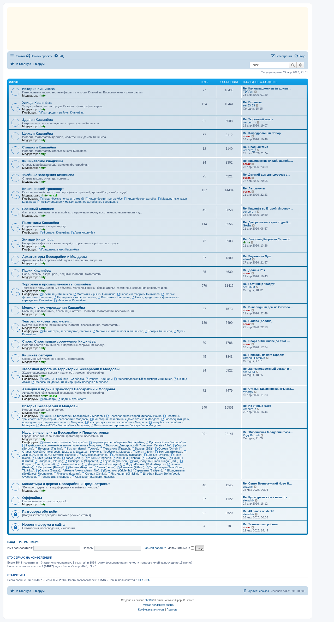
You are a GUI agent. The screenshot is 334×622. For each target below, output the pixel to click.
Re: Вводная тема (255, 146)
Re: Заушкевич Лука (257, 256)
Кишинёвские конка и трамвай (62, 198)
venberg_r (249, 122)
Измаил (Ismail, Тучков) (81, 448)
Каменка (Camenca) (94, 454)
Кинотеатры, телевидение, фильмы (65, 331)
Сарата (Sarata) (48, 470)
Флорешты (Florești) (49, 467)
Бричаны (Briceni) (69, 464)
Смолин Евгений (254, 358)
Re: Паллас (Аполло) (257, 320)
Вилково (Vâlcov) (154, 457)
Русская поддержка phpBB (157, 604)
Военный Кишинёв (38, 209)
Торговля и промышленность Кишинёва (56, 284)
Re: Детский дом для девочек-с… (266, 174)
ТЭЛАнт (248, 91)
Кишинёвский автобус (140, 198)
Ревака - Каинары (99, 378)
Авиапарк (48, 398)
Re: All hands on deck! (258, 511)
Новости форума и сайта (43, 525)
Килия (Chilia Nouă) (46, 457)
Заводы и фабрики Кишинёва (138, 294)
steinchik (248, 500)
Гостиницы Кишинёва (56, 294)
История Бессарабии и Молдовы (50, 406)
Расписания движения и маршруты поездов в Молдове (69, 382)
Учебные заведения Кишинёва (48, 175)
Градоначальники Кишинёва (58, 249)
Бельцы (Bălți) (142, 448)
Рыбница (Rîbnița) (126, 457)
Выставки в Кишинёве (114, 297)
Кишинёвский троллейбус (104, 198)
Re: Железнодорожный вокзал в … (268, 368)
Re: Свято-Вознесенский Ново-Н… (267, 483)
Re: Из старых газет (257, 405)
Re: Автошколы (254, 188)
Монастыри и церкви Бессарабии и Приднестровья (66, 484)
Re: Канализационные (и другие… (267, 88)
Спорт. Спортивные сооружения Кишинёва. (59, 341)
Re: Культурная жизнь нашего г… (266, 497)
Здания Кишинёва (37, 120)
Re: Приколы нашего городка (263, 354)
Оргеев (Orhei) (166, 448)
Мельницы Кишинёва (70, 300)
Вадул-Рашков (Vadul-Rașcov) (144, 464)
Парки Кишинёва (36, 270)
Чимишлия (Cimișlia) (123, 473)
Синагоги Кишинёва (39, 147)
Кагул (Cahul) (72, 457)
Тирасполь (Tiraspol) (115, 448)
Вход (11, 541)
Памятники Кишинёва (40, 223)
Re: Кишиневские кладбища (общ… (268, 160)
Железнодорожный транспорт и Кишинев (143, 378)
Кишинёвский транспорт (43, 189)
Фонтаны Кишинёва (54, 232)
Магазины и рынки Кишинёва (94, 294)
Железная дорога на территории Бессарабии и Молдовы (71, 369)
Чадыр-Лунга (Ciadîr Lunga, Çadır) (154, 461)
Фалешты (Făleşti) (130, 467)
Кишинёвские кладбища (42, 161)
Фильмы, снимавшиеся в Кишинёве (117, 331)
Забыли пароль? (155, 547)
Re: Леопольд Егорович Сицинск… (268, 239)
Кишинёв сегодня (37, 355)
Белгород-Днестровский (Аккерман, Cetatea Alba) (137, 445)
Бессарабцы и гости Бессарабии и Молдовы (116, 422)
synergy (248, 391)
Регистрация (29, 541)
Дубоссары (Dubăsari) (126, 454)
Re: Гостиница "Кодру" (259, 283)
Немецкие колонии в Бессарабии (63, 442)
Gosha (247, 225)
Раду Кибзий (251, 435)
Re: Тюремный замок (258, 119)
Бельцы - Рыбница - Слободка (62, 378)
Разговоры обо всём (39, 511)
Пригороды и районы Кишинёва (61, 112)
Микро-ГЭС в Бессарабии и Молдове (62, 425)
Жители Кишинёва (37, 240)
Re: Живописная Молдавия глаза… (268, 432)
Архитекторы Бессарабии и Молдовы (54, 257)
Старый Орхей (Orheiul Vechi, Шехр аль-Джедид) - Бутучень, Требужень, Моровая (102, 450)
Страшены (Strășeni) (147, 470)
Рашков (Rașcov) (79, 467)
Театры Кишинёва (158, 331)
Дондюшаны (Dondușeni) (103, 464)
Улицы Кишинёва (37, 103)
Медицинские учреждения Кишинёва (53, 307)
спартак (248, 486)
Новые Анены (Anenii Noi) (80, 470)
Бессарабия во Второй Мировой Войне (134, 415)
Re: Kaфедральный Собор (262, 133)
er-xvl (53, 195)
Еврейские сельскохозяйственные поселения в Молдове (61, 445)
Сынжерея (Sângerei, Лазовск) (93, 476)
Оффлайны (32, 498)
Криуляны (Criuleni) (115, 470)
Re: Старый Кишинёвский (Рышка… (268, 388)
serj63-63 (249, 105)
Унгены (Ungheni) (98, 457)
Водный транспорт (72, 398)
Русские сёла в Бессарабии (166, 442)
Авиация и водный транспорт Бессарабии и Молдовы (68, 389)
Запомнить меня (181, 547)
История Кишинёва (38, 89)
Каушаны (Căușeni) (114, 461)
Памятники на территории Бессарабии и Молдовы (126, 425)
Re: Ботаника (252, 102)
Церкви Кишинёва (37, 133)
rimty (42, 95)
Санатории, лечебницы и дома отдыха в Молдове (125, 419)
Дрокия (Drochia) (157, 454)
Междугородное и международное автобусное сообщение (77, 201)
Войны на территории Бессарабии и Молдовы (72, 415)
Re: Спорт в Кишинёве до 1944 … (266, 341)
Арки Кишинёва (83, 232)
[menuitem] (39, 56)
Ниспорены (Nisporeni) (81, 461)
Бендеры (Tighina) (48, 448)
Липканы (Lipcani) (66, 473)
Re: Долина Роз (254, 270)
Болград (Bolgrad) (168, 451)
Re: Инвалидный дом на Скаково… (268, 307)
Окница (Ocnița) (94, 473)
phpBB (149, 600)
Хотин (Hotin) (143, 451)
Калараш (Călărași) (48, 461)
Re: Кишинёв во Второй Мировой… (268, 208)
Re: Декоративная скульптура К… (267, 222)
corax (246, 136)
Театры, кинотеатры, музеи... (46, 321)
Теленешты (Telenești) (54, 476)
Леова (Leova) (104, 467)
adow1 (247, 259)
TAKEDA (144, 580)
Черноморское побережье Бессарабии (116, 442)
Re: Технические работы (260, 524)
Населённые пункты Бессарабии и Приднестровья (65, 432)
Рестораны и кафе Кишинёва (75, 297)
